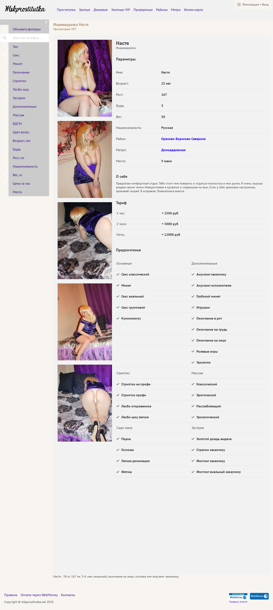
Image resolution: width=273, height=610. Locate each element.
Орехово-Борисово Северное (183, 139)
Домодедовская (173, 150)
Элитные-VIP (120, 9)
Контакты (68, 595)
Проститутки (66, 9)
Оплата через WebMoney (39, 595)
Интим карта (193, 9)
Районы (162, 9)
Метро (176, 9)
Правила (10, 595)
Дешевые (101, 9)
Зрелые (84, 9)
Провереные (143, 9)
